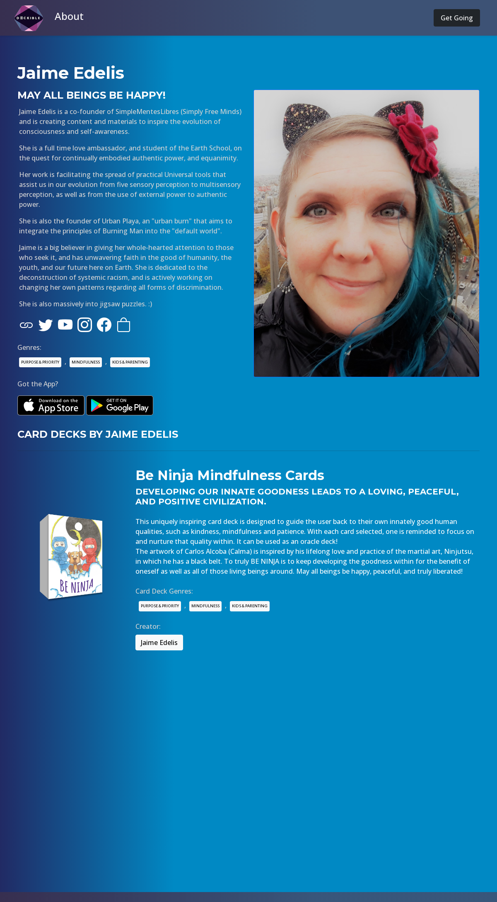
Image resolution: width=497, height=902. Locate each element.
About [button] (69, 16)
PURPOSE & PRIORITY (40, 362)
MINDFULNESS (86, 362)
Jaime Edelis (159, 642)
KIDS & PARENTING (130, 362)
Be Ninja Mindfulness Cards (229, 475)
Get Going (457, 17)
